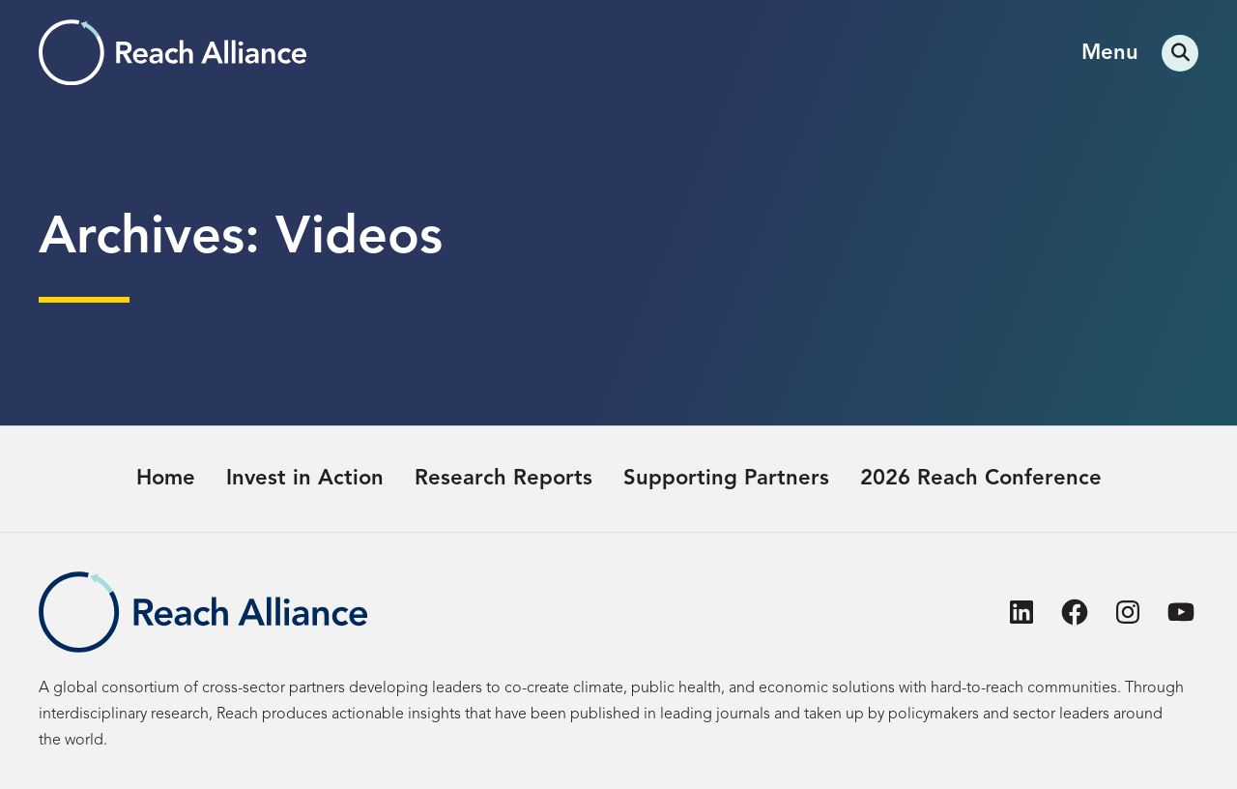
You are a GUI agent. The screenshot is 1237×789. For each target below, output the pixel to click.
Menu (1109, 53)
